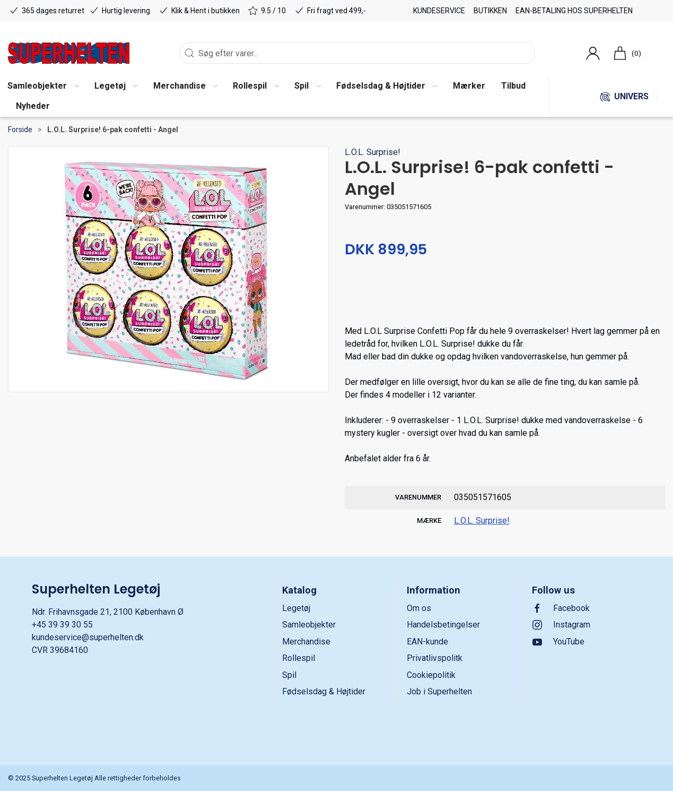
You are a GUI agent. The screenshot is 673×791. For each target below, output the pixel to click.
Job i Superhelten (439, 691)
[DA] (68, 53)
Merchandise (306, 642)
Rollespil (298, 658)
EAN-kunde (427, 642)
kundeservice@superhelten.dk (88, 637)
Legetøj (296, 608)
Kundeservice (439, 10)
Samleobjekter (309, 625)
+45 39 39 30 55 (62, 625)
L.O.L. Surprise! (372, 152)
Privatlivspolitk (434, 658)
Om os (419, 608)
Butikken (490, 10)
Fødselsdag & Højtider (323, 691)
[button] (115, 86)
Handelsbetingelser (443, 625)
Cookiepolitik (431, 675)
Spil (289, 675)
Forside (20, 129)
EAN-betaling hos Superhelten (574, 10)
